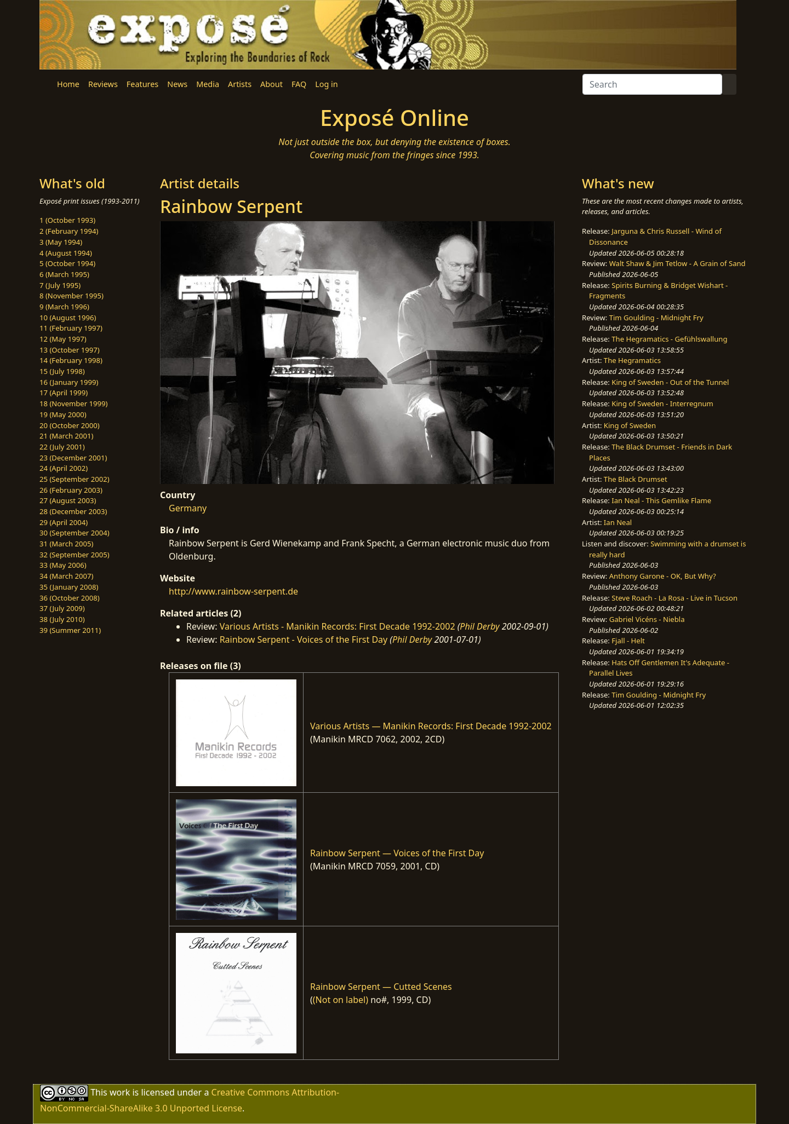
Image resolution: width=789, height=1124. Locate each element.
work (120, 1092)
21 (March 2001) (66, 436)
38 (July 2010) (62, 619)
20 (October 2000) (69, 425)
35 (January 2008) (68, 587)
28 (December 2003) (73, 511)
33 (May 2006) (63, 565)
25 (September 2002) (74, 479)
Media (207, 84)
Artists (239, 84)
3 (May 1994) (60, 242)
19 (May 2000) (63, 414)
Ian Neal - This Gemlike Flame (661, 500)
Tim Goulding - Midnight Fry (656, 317)
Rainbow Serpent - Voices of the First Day (304, 639)
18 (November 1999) (73, 403)
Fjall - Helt (628, 640)
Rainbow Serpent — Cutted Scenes (381, 987)
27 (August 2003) (67, 500)
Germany (188, 508)
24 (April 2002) (63, 468)
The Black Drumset (635, 479)
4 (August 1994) (65, 253)
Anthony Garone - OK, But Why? (662, 576)
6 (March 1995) (64, 274)
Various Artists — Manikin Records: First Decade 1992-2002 (431, 726)
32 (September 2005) (74, 555)
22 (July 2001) (62, 447)
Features (142, 84)
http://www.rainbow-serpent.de (233, 591)
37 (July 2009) (62, 608)
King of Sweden (630, 425)
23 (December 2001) (73, 458)
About (271, 84)
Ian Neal (618, 522)
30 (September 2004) (74, 533)
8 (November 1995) (71, 296)
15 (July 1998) (62, 371)
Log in (326, 84)
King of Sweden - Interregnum (662, 403)
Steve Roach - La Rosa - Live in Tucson (674, 598)
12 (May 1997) (63, 339)
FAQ (298, 84)
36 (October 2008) (69, 598)
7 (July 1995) (60, 285)
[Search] (652, 84)
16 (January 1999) (68, 382)
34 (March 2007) (66, 576)
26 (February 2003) (70, 490)
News (177, 84)
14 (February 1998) (70, 360)
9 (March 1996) (64, 307)
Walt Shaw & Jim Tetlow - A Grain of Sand (677, 263)
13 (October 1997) (69, 350)
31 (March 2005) (66, 544)
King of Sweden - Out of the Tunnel (670, 382)
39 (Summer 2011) (70, 630)
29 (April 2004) (63, 522)
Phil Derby (479, 626)
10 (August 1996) (67, 317)
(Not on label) (340, 1000)
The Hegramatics (632, 360)
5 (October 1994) (67, 263)
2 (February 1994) (68, 231)
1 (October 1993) (67, 220)
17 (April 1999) (63, 392)
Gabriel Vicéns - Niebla (647, 619)
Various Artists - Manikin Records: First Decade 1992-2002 (337, 626)
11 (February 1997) (70, 328)
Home (68, 84)
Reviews (103, 84)
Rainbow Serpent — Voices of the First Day (397, 853)
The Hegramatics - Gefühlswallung (669, 339)
